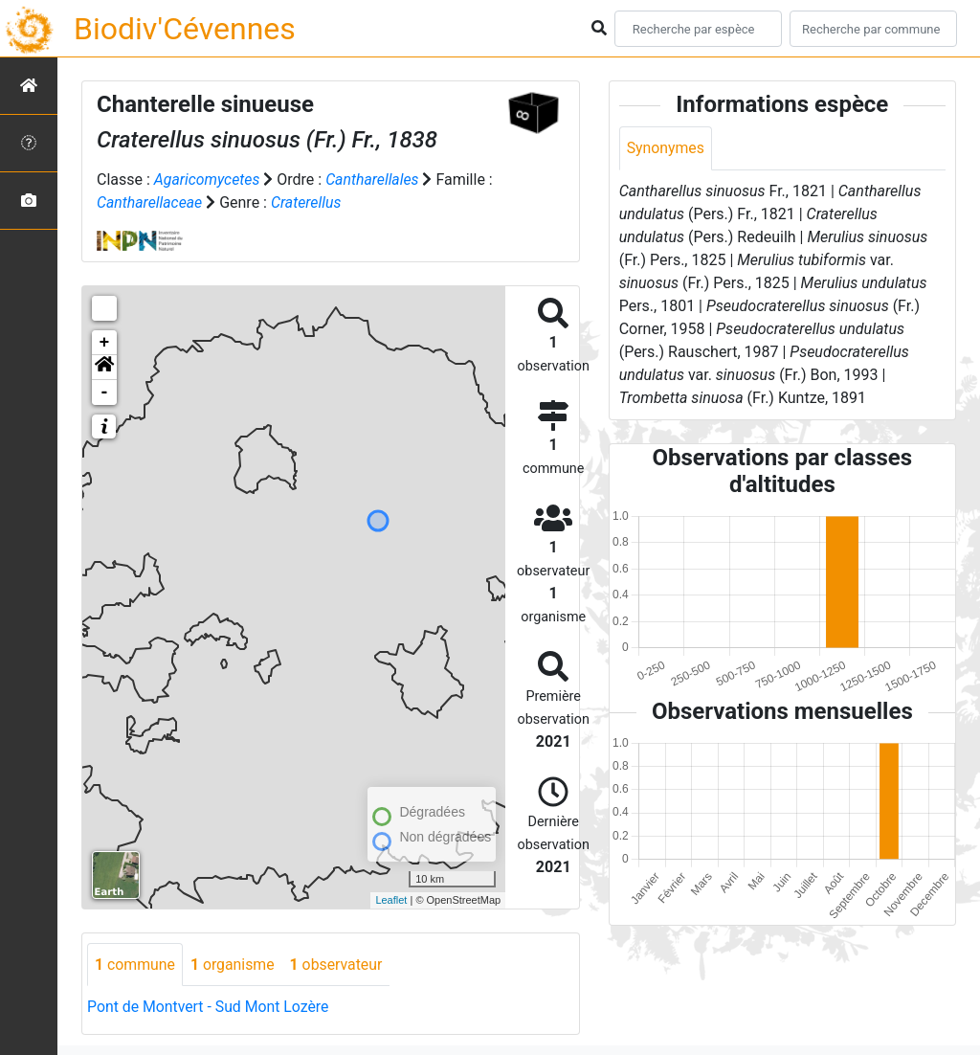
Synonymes (666, 148)
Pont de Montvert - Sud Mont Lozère (209, 1008)
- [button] (105, 392)
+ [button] (105, 342)
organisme (234, 964)
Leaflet (391, 900)
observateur (339, 964)
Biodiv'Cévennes (185, 29)
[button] (104, 367)
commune (135, 964)
